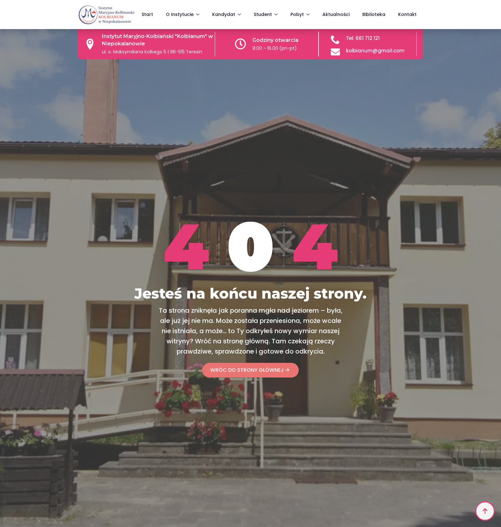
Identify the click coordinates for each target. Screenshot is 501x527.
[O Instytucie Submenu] (200, 14)
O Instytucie (180, 14)
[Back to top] (485, 511)
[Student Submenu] (278, 14)
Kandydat (223, 14)
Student (263, 14)
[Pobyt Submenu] (310, 14)
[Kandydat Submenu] (241, 14)
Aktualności (336, 14)
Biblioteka (373, 14)
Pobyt (297, 14)
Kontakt (407, 14)
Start (147, 14)
